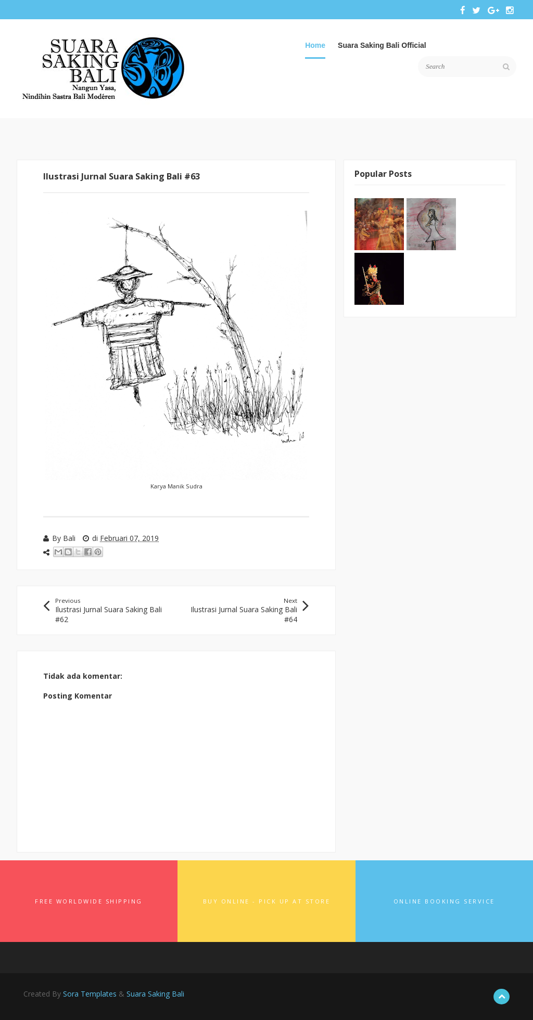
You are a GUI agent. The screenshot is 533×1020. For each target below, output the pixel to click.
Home (315, 45)
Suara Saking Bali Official (382, 45)
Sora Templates (90, 994)
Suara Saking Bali (155, 994)
